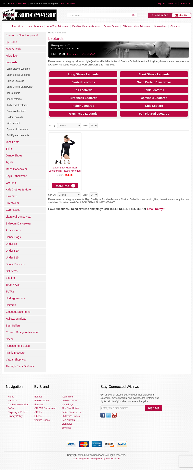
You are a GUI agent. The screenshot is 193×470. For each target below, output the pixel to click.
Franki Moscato (15, 352)
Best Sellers (13, 325)
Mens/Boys (67, 404)
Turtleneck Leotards (83, 97)
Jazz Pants (12, 141)
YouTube (114, 415)
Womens (11, 182)
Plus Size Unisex (70, 408)
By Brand (11, 42)
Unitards (11, 305)
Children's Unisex (71, 416)
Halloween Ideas (16, 318)
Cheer (9, 339)
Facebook (102, 415)
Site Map (66, 427)
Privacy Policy (15, 416)
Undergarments (15, 298)
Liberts (38, 416)
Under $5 (11, 243)
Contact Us (185, 3)
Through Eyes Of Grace (20, 366)
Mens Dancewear (16, 169)
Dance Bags (13, 237)
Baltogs (38, 396)
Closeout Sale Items (18, 311)
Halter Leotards (83, 105)
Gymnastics (13, 209)
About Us (172, 3)
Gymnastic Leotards (83, 113)
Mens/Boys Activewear (58, 26)
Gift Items (12, 271)
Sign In (161, 3)
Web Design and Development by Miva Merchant (96, 458)
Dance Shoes (14, 155)
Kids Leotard (154, 105)
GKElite (38, 412)
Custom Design (111, 26)
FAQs (11, 408)
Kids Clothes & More (18, 189)
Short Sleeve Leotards (154, 74)
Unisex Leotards (35, 26)
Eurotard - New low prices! (22, 35)
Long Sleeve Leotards (83, 74)
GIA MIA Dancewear (45, 408)
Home (51, 32)
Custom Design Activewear (22, 332)
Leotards (11, 62)
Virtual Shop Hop (16, 359)
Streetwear (12, 203)
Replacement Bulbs (18, 345)
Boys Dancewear (16, 176)
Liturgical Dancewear (19, 216)
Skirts (9, 148)
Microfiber (12, 55)
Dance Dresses (15, 264)
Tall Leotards (83, 90)
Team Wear (17, 26)
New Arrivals (160, 26)
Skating (10, 277)
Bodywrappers (42, 400)
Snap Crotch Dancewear (154, 82)
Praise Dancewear (71, 412)
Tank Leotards (154, 90)
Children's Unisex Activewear (136, 26)
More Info (62, 186)
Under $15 (12, 257)
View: (85, 125)
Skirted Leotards (83, 82)
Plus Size (11, 196)
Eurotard (39, 404)
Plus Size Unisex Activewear (86, 26)
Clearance (175, 26)
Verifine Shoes (42, 420)
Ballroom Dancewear (18, 223)
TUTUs (10, 291)
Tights (9, 162)
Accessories (13, 230)
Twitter (108, 415)
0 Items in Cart (160, 15)
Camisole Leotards (154, 97)
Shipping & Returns (18, 412)
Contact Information (18, 404)
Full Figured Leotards (154, 113)
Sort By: (52, 125)
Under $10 (12, 250)
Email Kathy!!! (156, 209)
